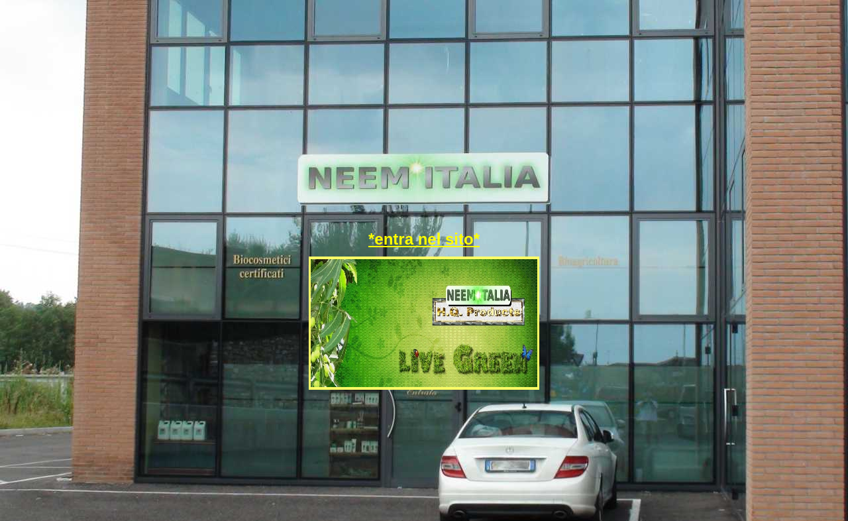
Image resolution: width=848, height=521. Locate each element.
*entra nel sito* (424, 239)
